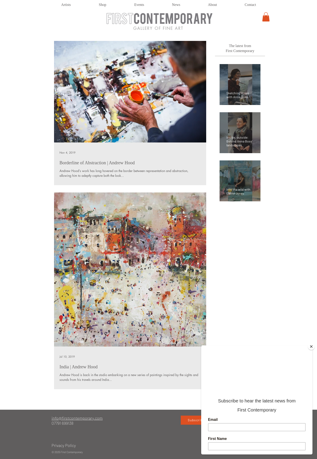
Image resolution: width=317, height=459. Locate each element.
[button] (266, 17)
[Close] (311, 346)
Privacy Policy (64, 445)
